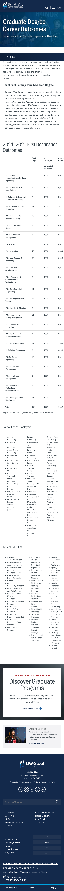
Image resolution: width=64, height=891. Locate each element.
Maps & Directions (42, 816)
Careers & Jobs (11, 839)
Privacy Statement (26, 782)
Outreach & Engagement (14, 822)
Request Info (11, 888)
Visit (47, 842)
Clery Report (10, 852)
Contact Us (14, 782)
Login (47, 853)
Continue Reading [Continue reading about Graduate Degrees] (36, 743)
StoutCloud (39, 822)
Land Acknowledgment (45, 782)
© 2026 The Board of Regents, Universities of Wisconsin (26, 872)
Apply (46, 837)
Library (8, 846)
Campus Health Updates (44, 812)
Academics (9, 816)
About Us (9, 825)
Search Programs (30, 708)
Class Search (40, 819)
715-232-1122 (32, 772)
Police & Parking (11, 849)
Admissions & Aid (12, 812)
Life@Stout (9, 819)
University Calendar (12, 842)
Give (47, 847)
